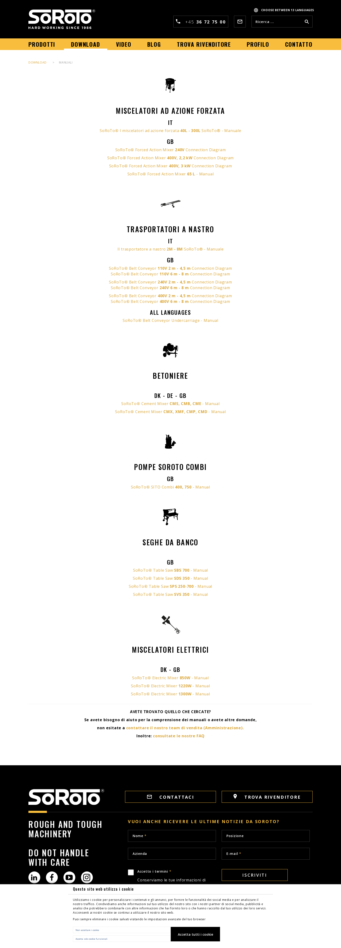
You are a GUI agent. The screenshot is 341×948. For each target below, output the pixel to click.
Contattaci (170, 797)
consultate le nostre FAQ (179, 735)
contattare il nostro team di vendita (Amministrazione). (185, 727)
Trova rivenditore (267, 797)
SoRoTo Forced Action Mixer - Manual (170, 174)
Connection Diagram (212, 282)
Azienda (140, 853)
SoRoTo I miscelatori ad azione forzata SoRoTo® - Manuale (170, 130)
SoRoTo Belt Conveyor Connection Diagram (170, 268)
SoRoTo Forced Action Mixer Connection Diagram (170, 149)
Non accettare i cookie (87, 930)
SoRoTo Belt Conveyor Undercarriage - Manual (170, 320)
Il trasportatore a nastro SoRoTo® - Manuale (170, 249)
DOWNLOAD (37, 62)
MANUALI (65, 62)
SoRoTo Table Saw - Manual (170, 570)
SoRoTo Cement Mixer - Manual (170, 403)
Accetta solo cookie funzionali (92, 938)
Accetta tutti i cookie (195, 934)
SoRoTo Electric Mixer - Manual (170, 677)
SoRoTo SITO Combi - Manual (170, 487)
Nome (139, 836)
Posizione (234, 836)
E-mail (233, 853)
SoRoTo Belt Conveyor (150, 282)
